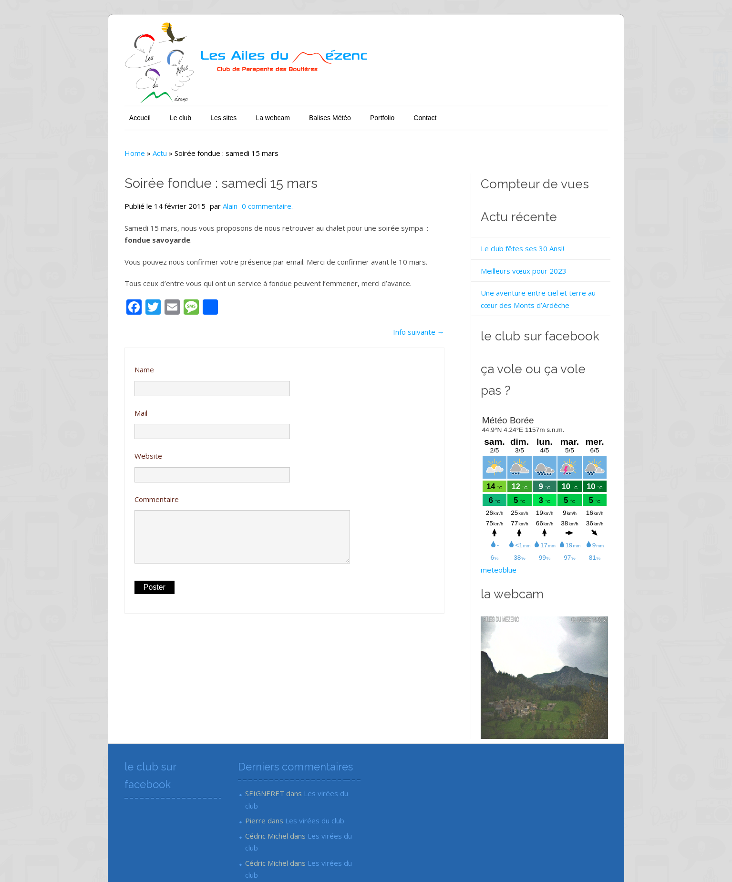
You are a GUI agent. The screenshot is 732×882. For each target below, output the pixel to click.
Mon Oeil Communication (607, 861)
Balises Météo (293, 110)
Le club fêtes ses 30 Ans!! (533, 241)
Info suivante (429, 324)
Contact (387, 110)
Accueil (102, 110)
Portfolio (345, 110)
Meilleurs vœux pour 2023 (534, 263)
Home (97, 146)
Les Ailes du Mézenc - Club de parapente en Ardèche (173, 861)
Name (107, 362)
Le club (143, 110)
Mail (103, 405)
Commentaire (119, 492)
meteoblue (509, 541)
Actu (122, 146)
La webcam (235, 110)
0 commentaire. (230, 199)
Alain (193, 199)
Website (111, 448)
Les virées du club (313, 765)
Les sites (186, 110)
